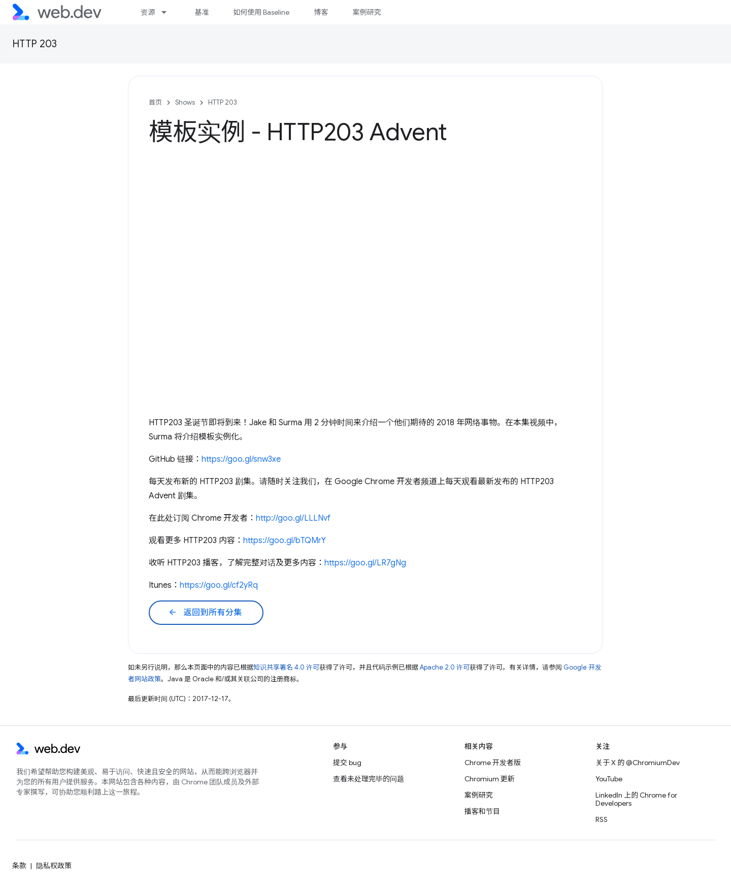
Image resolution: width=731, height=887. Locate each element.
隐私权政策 (54, 866)
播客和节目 (482, 811)
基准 (201, 12)
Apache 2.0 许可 (445, 667)
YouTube (608, 778)
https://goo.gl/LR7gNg (365, 563)
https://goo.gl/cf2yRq (219, 585)
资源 (148, 12)
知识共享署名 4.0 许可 (286, 667)
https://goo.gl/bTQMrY (284, 540)
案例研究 (366, 12)
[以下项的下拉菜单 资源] (168, 12)
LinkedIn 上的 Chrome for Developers (636, 799)
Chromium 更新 (489, 778)
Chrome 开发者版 (492, 762)
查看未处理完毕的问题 (368, 778)
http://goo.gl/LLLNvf (293, 518)
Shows (185, 102)
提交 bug (347, 762)
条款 (19, 866)
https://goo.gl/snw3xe (241, 459)
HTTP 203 (34, 44)
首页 (155, 102)
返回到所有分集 (205, 613)
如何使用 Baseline (261, 12)
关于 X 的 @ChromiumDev (637, 762)
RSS (601, 819)
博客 (321, 12)
